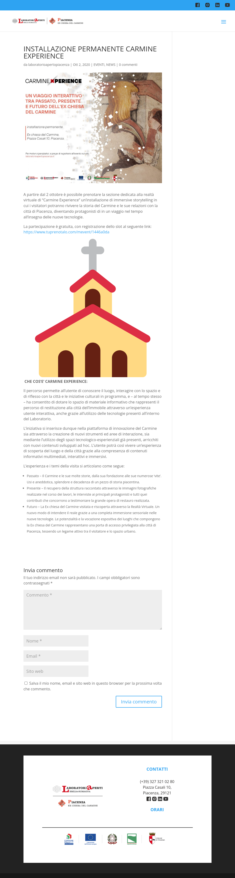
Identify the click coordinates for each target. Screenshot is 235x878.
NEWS (110, 64)
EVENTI (98, 64)
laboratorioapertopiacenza (48, 64)
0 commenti (128, 64)
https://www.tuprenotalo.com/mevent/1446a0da (66, 232)
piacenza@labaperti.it (157, 776)
